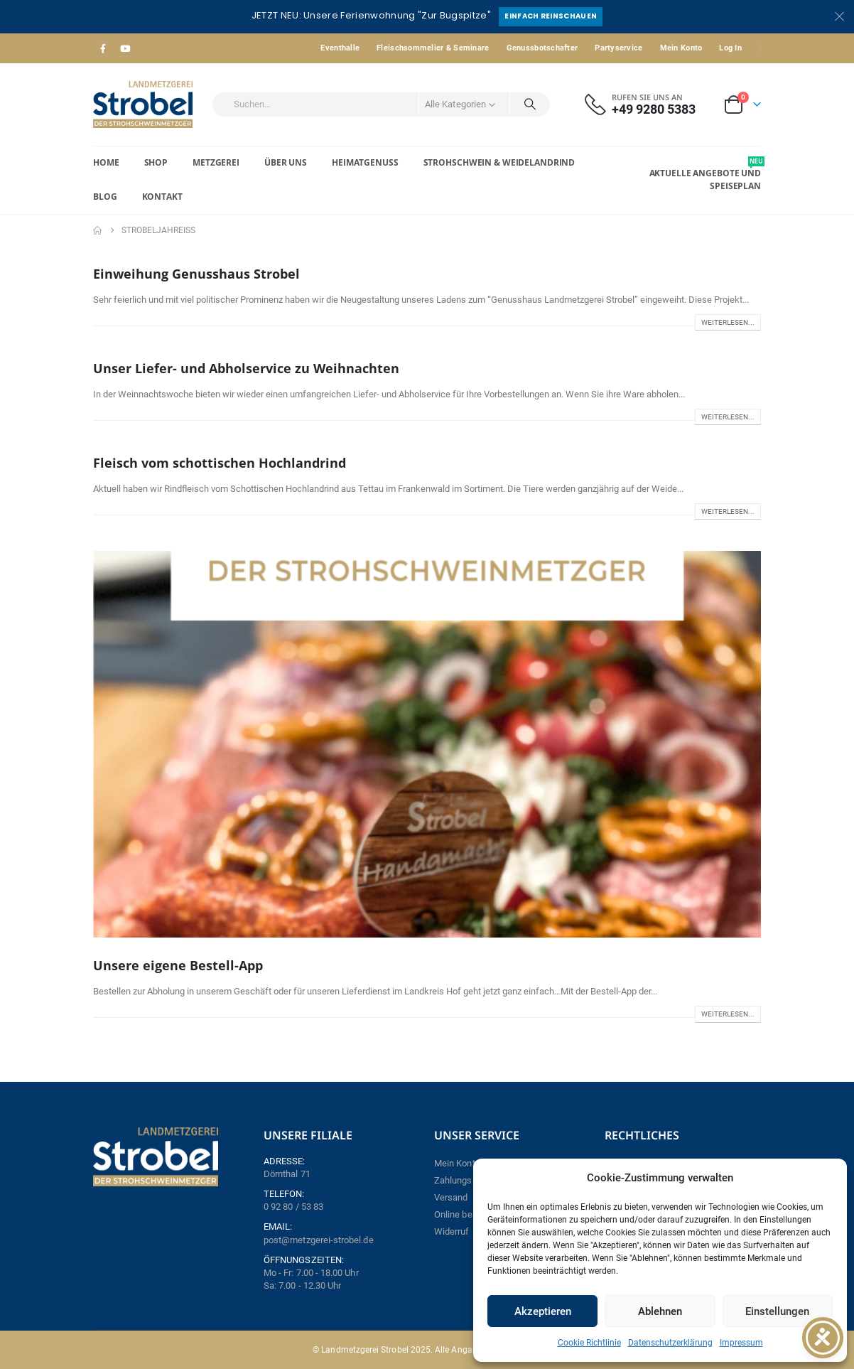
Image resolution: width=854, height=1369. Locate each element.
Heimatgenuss (365, 162)
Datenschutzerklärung (670, 1343)
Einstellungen (777, 1311)
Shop (156, 162)
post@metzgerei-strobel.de (319, 1240)
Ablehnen (660, 1311)
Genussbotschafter (542, 48)
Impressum (741, 1343)
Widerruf (452, 1231)
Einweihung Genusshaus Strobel (196, 273)
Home (106, 162)
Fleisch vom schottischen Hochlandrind (219, 462)
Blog (105, 196)
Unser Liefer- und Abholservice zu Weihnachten (246, 368)
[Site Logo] (143, 104)
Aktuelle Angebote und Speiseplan (705, 174)
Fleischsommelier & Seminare (433, 48)
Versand (450, 1197)
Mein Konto (681, 48)
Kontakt (162, 196)
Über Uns (285, 162)
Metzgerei (216, 162)
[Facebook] (103, 48)
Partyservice (618, 48)
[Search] (530, 104)
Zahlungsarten (463, 1180)
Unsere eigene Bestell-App (178, 965)
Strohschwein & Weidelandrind (499, 162)
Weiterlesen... (728, 322)
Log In (730, 48)
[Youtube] (125, 48)
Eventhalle (340, 48)
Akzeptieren (542, 1311)
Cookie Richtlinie (589, 1343)
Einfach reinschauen (550, 16)
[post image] (427, 744)
